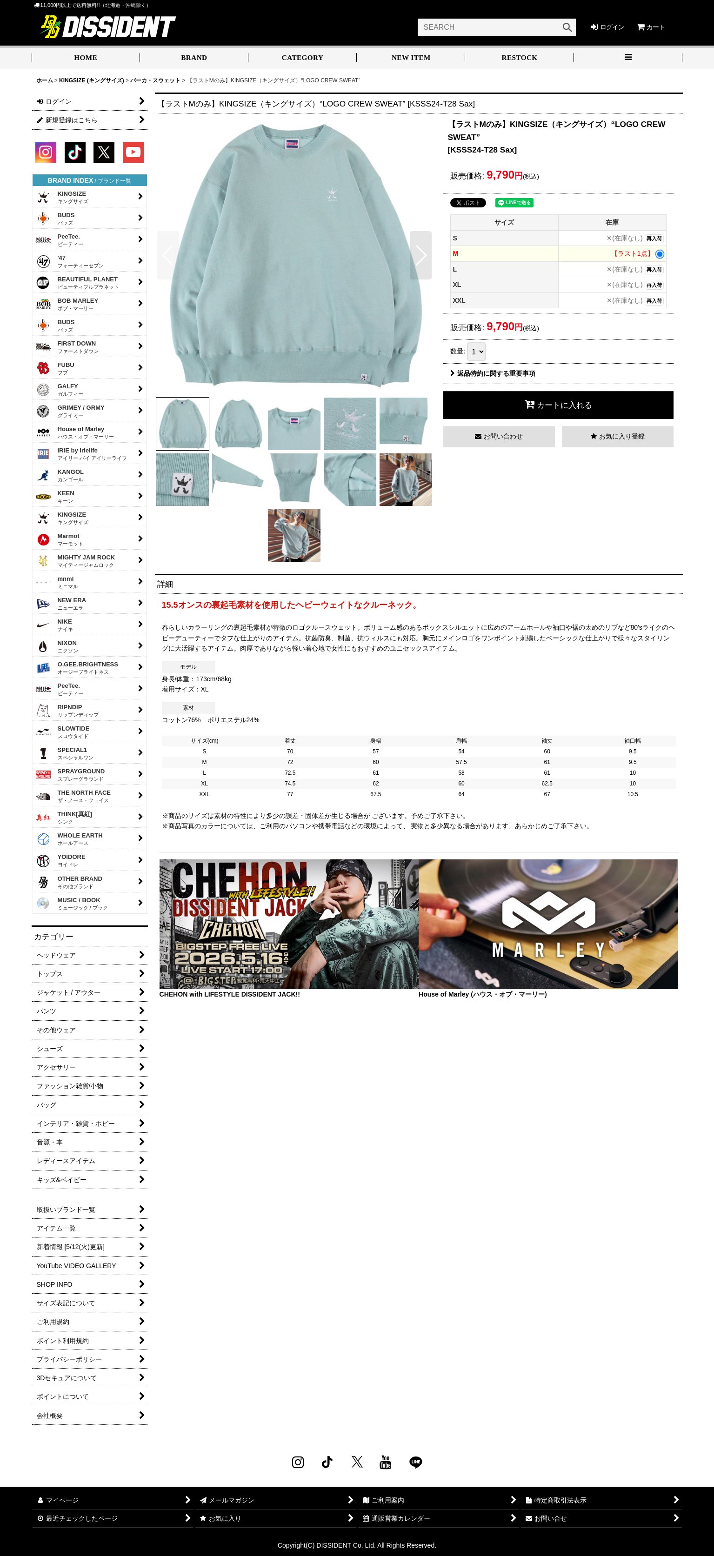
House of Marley (74, 432)
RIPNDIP (67, 711)
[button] (628, 58)
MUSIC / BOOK (71, 904)
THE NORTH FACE (73, 796)
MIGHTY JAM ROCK (75, 561)
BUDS (55, 219)
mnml (56, 582)
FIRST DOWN (67, 347)
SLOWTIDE (62, 732)
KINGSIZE (61, 197)
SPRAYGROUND (70, 775)
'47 (69, 261)
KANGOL (59, 475)
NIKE (54, 625)
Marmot (59, 539)
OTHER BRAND (68, 882)
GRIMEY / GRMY (70, 411)
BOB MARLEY (67, 304)
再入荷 (654, 238)
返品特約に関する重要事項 (492, 373)
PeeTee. (59, 240)
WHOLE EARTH (69, 839)
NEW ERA (61, 604)
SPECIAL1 (64, 753)
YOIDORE (60, 861)
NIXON (56, 646)
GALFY (59, 390)
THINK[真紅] (64, 818)
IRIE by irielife (81, 454)
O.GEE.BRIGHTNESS (77, 668)
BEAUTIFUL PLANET (77, 283)
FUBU (54, 368)
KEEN (54, 497)
